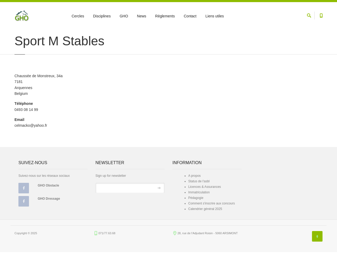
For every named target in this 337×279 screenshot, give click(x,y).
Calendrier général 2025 (205, 236)
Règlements (165, 16)
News (141, 16)
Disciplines (102, 16)
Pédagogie (195, 225)
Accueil (19, 34)
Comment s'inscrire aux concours (211, 230)
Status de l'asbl (199, 208)
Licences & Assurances (204, 214)
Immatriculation (199, 219)
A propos (194, 202)
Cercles (78, 16)
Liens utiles (214, 16)
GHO (124, 16)
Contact (190, 16)
